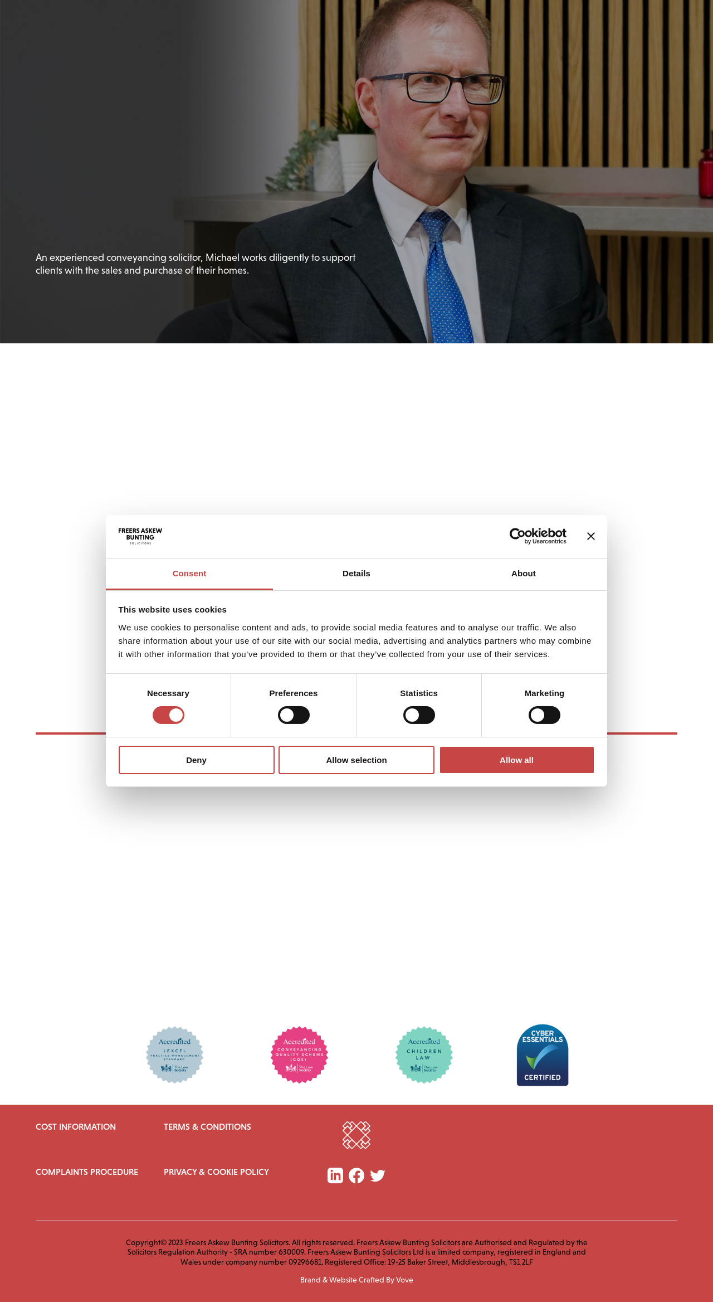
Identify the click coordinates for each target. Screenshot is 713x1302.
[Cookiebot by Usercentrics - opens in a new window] (518, 536)
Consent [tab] (190, 573)
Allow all (517, 760)
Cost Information (76, 1126)
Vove (404, 1279)
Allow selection (356, 760)
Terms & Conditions (207, 1126)
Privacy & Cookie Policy (216, 1172)
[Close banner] (591, 536)
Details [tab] (356, 573)
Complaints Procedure (87, 1172)
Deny (196, 760)
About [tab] (523, 573)
